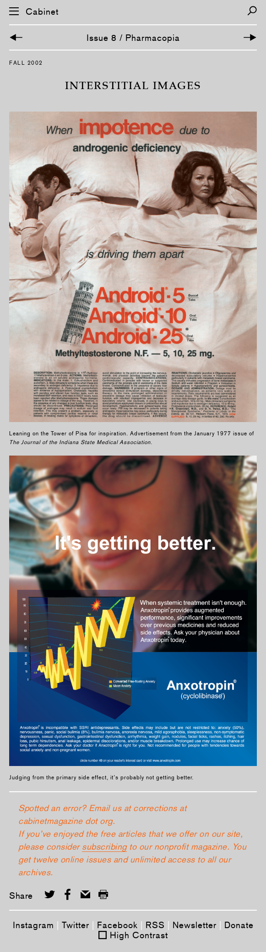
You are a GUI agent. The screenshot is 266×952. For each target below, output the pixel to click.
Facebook (117, 925)
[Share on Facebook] (67, 894)
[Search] (252, 11)
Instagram (33, 925)
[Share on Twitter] (49, 894)
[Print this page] (103, 894)
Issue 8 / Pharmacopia (133, 38)
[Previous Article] (16, 37)
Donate (239, 925)
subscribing (104, 846)
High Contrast (139, 935)
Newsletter (195, 925)
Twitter (75, 925)
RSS (155, 925)
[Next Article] (250, 37)
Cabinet (42, 11)
